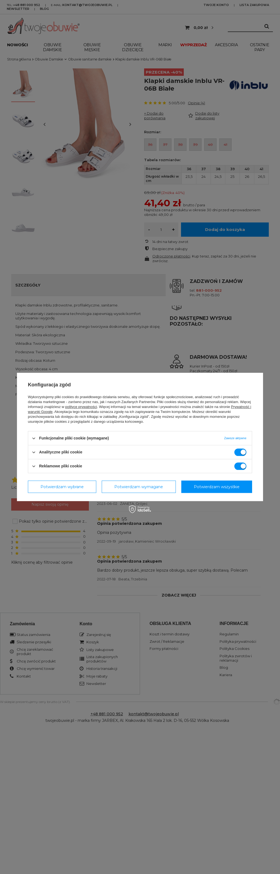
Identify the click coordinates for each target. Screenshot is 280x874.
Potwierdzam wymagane (138, 486)
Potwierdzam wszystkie (217, 486)
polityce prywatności (81, 407)
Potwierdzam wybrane (62, 486)
